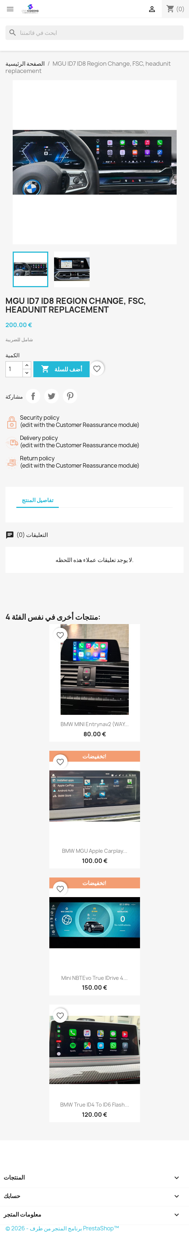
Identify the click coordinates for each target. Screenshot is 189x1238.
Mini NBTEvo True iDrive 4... (94, 977)
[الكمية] (14, 369)
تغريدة (51, 396)
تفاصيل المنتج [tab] (37, 500)
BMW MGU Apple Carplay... (94, 850)
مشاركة (33, 396)
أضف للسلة (61, 369)
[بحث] (94, 32)
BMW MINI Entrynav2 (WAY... (95, 724)
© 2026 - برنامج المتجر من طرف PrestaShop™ (62, 1228)
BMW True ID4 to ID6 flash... (94, 1104)
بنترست (70, 396)
